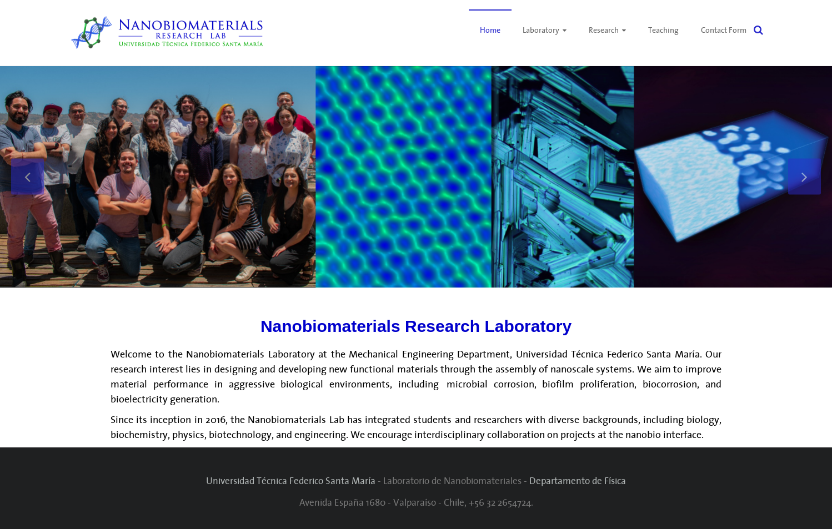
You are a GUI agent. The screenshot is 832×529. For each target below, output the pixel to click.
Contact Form (723, 30)
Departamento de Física (577, 480)
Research (604, 30)
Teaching (663, 30)
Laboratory (541, 30)
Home (490, 30)
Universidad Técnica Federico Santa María (290, 480)
